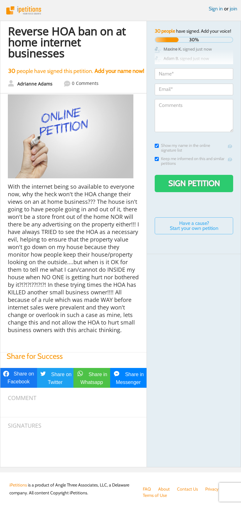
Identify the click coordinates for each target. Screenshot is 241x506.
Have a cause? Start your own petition (194, 225)
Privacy (211, 489)
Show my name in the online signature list (182, 148)
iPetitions (120, 10)
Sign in (216, 9)
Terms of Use (155, 495)
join (233, 9)
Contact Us (187, 489)
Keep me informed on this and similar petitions (189, 161)
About (164, 489)
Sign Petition (194, 183)
